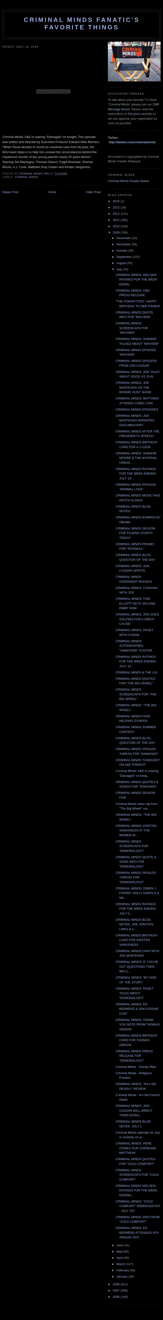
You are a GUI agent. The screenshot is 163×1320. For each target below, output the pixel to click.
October (122, 250)
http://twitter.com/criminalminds (132, 142)
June (120, 1245)
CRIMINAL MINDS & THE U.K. (137, 672)
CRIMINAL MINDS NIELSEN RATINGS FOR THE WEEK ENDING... (136, 1190)
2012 (117, 214)
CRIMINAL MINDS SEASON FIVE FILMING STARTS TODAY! (135, 533)
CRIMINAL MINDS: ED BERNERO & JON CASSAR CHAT (137, 1008)
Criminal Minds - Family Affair (136, 1067)
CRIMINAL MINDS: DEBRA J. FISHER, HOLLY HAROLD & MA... (137, 893)
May (119, 1251)
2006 (117, 1297)
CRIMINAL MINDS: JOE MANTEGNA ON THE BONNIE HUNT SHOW (133, 387)
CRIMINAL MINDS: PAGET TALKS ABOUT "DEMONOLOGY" (134, 993)
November (124, 244)
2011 (117, 220)
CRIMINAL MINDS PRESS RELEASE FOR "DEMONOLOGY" (134, 1055)
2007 (117, 1290)
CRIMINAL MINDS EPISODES (137, 409)
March (121, 1264)
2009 (117, 232)
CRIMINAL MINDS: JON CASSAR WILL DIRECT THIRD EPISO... (134, 1110)
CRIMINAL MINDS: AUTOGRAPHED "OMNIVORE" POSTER (134, 645)
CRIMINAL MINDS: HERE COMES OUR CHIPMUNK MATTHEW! (136, 1148)
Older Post (93, 192)
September (124, 257)
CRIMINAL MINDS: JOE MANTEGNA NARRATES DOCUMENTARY (135, 420)
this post (133, 114)
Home (52, 192)
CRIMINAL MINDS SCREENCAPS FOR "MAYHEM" (132, 327)
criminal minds (26, 177)
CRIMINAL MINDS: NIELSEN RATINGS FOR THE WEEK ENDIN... (136, 279)
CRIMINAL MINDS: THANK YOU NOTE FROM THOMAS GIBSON (138, 1024)
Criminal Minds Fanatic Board (128, 181)
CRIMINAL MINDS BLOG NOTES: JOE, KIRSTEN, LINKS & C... (135, 924)
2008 (117, 1284)
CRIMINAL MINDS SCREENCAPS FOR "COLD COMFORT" (137, 1174)
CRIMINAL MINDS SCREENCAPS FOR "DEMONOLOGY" (132, 846)
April (120, 1258)
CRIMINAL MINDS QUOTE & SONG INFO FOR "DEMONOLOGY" (136, 861)
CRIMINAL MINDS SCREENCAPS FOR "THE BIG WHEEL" (136, 694)
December (124, 238)
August (121, 263)
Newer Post (10, 192)
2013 (117, 207)
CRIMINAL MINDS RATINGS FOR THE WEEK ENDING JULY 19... (136, 473)
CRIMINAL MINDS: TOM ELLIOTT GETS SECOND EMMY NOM (135, 603)
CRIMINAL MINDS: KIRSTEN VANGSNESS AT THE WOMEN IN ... (136, 830)
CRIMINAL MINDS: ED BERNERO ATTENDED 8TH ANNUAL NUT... (137, 1232)
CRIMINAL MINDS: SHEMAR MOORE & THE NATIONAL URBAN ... (136, 457)
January (122, 1276)
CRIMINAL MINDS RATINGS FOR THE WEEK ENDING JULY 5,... (136, 908)
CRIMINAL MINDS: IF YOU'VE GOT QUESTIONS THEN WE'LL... (137, 966)
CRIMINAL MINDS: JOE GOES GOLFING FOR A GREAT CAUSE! (137, 619)
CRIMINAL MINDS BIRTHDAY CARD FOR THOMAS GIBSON (136, 1040)
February (123, 1270)
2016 (117, 201)
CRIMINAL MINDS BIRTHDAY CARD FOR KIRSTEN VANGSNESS (136, 940)
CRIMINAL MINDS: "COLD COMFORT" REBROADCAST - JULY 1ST (138, 1206)
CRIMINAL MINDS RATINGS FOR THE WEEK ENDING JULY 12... (136, 661)
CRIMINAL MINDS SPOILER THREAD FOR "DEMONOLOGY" (136, 877)
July (119, 269)
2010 (117, 226)
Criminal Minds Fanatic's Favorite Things (82, 23)
